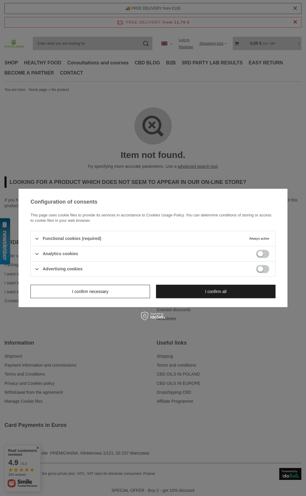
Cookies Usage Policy (164, 215)
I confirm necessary (90, 291)
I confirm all (216, 291)
